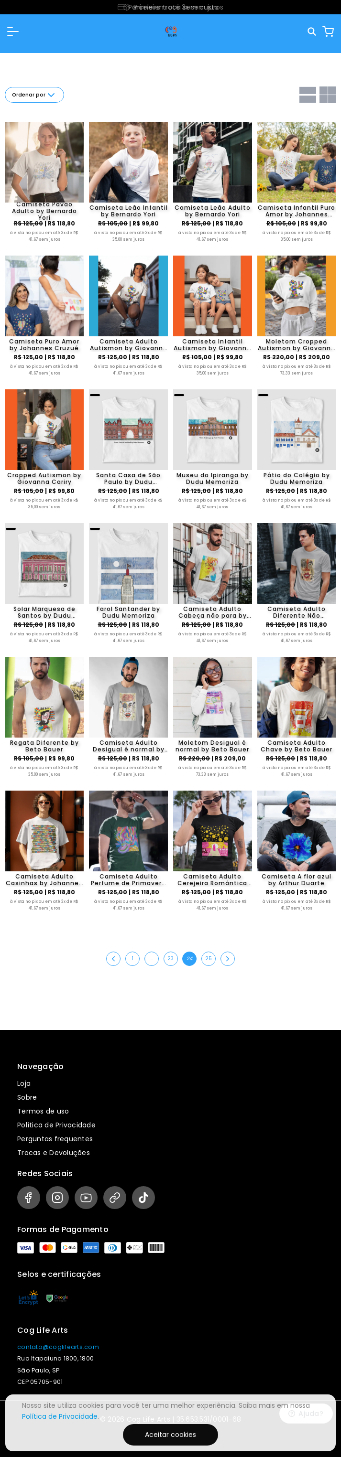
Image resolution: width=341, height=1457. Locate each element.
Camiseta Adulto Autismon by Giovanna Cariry (128, 345)
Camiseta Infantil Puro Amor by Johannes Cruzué (296, 211)
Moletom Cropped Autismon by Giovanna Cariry (296, 345)
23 (170, 958)
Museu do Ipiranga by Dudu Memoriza (212, 478)
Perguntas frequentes (55, 1139)
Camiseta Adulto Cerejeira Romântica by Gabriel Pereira (212, 880)
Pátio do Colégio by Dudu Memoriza (297, 478)
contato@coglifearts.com (58, 1347)
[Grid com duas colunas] (327, 94)
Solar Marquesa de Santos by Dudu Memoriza (44, 612)
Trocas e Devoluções (53, 1152)
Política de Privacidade (56, 1125)
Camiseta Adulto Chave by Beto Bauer (296, 746)
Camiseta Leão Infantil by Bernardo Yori (128, 211)
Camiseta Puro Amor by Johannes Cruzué (44, 345)
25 (208, 958)
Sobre (27, 1097)
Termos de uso (43, 1111)
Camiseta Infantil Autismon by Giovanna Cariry (212, 345)
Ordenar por (34, 95)
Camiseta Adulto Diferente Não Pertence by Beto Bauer (296, 612)
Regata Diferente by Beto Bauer (44, 746)
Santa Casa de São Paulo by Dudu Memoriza (128, 478)
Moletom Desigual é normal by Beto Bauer (212, 746)
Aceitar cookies (170, 1434)
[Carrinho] (328, 31)
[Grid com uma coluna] (307, 94)
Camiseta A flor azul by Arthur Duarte (296, 880)
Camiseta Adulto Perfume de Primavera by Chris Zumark (128, 880)
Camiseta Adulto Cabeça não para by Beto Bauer (212, 612)
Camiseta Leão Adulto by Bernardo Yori (213, 211)
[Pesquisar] (313, 32)
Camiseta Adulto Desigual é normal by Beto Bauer (129, 746)
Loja (24, 1083)
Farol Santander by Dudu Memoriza (128, 612)
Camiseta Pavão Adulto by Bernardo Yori (44, 211)
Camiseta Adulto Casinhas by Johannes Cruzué (44, 880)
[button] (13, 31)
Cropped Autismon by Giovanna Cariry (44, 478)
